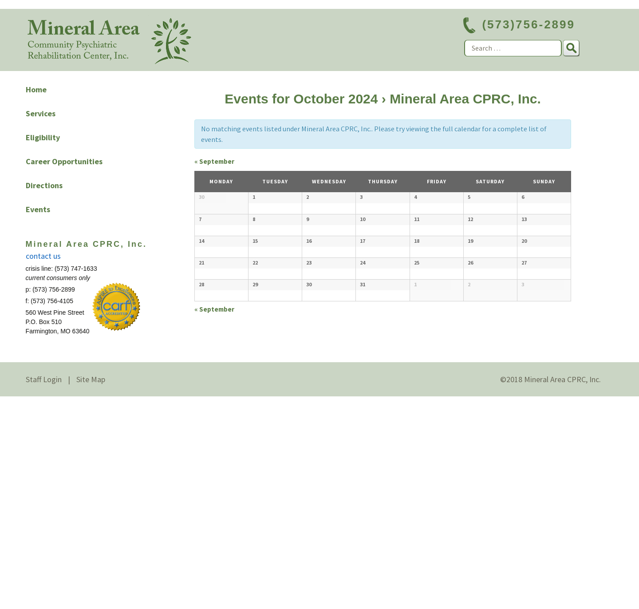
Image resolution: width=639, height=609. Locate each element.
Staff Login (44, 592)
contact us (43, 256)
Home (36, 89)
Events (38, 209)
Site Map (90, 592)
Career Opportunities (64, 161)
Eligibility (43, 137)
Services (40, 113)
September (214, 161)
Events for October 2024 (301, 98)
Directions (44, 185)
